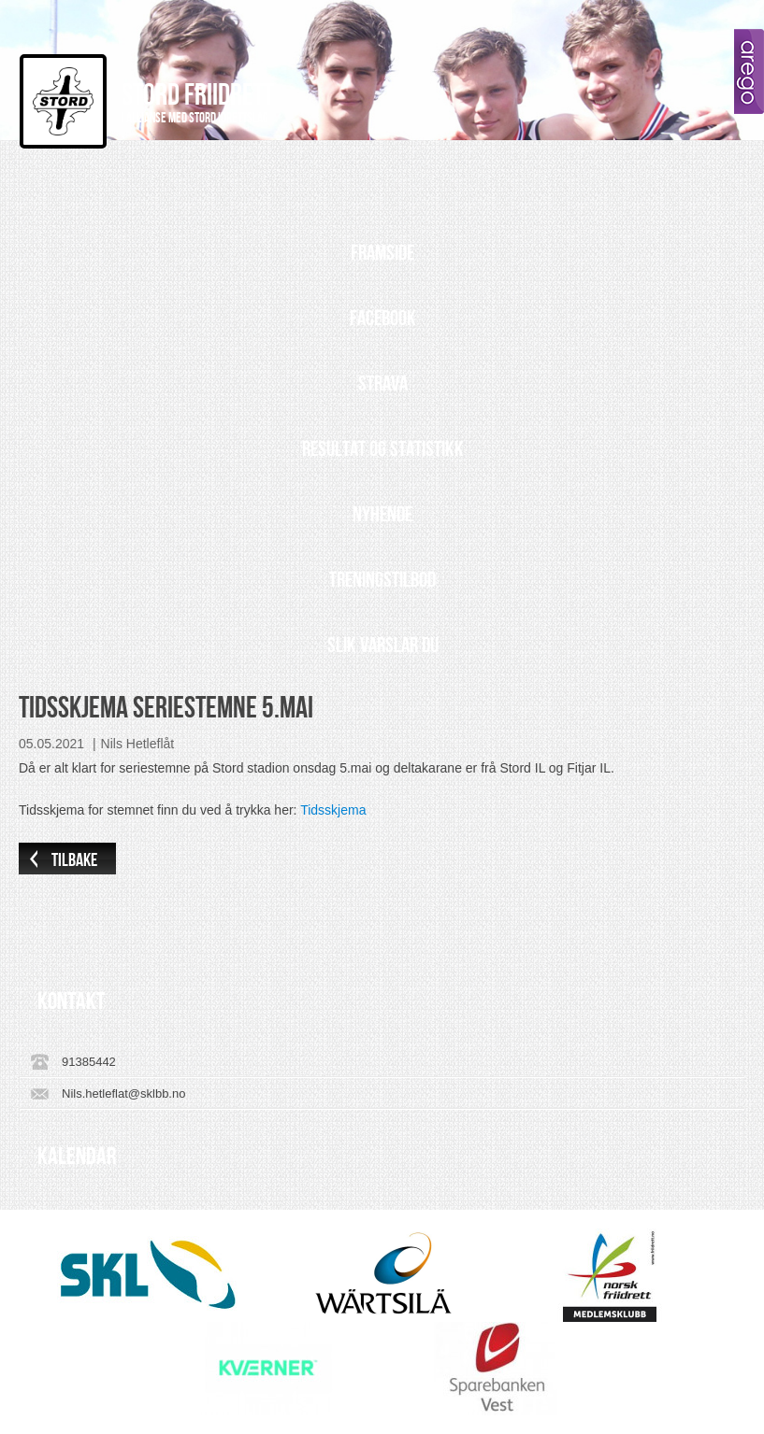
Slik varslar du (383, 645)
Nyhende (382, 515)
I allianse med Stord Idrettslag (195, 118)
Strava (383, 384)
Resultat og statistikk (383, 449)
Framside (382, 253)
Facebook (383, 318)
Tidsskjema (333, 809)
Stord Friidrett (198, 96)
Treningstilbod (382, 580)
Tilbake (74, 860)
